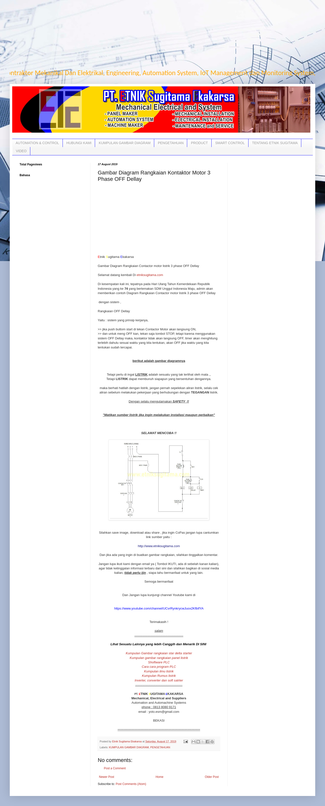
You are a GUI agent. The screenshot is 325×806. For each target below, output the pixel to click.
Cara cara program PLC (159, 666)
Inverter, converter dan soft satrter (159, 680)
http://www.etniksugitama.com (159, 546)
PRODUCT (199, 143)
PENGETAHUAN (171, 143)
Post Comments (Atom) (131, 784)
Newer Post (106, 777)
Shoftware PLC (159, 662)
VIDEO (21, 151)
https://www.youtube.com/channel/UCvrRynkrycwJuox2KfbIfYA (159, 608)
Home (159, 777)
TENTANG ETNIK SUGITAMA (275, 143)
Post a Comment (115, 768)
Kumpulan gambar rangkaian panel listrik (159, 658)
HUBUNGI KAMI (79, 143)
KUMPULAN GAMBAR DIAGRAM (125, 143)
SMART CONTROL (230, 143)
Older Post (212, 777)
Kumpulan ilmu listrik (159, 671)
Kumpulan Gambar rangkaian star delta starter (159, 653)
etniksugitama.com (149, 275)
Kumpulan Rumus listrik (159, 676)
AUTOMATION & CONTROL (37, 143)
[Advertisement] (156, 34)
